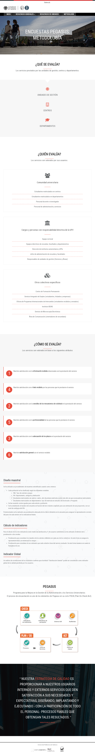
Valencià (47, 2)
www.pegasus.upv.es (47, 722)
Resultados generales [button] (25, 14)
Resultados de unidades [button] (49, 14)
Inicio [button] (9, 14)
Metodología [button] (69, 14)
